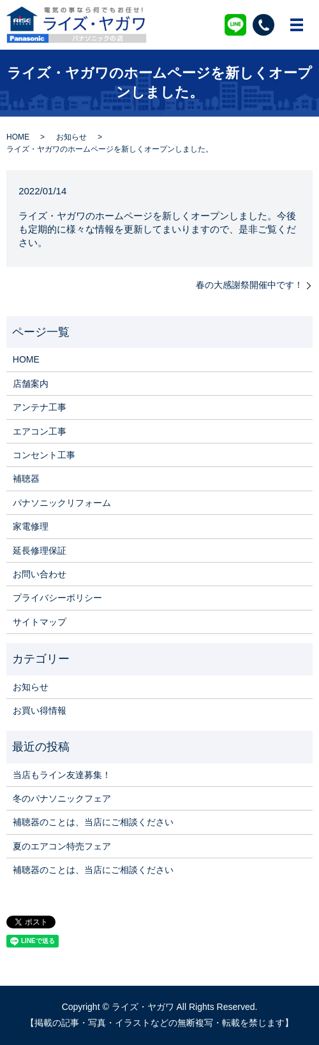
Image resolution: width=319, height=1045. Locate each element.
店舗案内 (30, 383)
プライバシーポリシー (57, 598)
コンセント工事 (44, 455)
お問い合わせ (39, 574)
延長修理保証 (39, 550)
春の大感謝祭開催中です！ (249, 285)
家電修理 (30, 526)
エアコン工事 (39, 431)
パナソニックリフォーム (62, 503)
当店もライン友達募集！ (62, 775)
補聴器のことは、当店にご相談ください (93, 822)
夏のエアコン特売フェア (62, 846)
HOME (17, 137)
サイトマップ (39, 622)
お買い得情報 (39, 710)
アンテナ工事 (39, 407)
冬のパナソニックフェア (62, 798)
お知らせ (71, 137)
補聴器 (26, 478)
